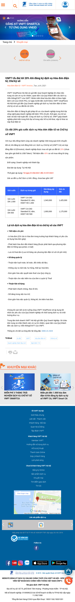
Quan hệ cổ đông (37, 426)
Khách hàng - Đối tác (37, 423)
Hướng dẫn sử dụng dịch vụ (37, 444)
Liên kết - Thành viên (37, 419)
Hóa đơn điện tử (40, 338)
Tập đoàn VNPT (37, 430)
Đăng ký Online (38, 470)
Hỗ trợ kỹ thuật (37, 448)
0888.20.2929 (47, 331)
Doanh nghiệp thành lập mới (17, 343)
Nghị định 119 (35, 343)
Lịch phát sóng (38, 460)
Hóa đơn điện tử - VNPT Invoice (20, 85)
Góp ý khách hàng (37, 456)
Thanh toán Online (37, 452)
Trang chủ (7, 42)
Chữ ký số (53, 338)
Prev (15, 58)
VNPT (28, 338)
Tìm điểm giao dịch (38, 482)
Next (60, 58)
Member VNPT (37, 440)
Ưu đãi (19, 338)
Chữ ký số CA (24, 60)
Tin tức (38, 485)
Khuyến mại (22, 42)
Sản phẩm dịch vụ (38, 474)
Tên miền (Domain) (50, 60)
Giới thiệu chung (37, 415)
